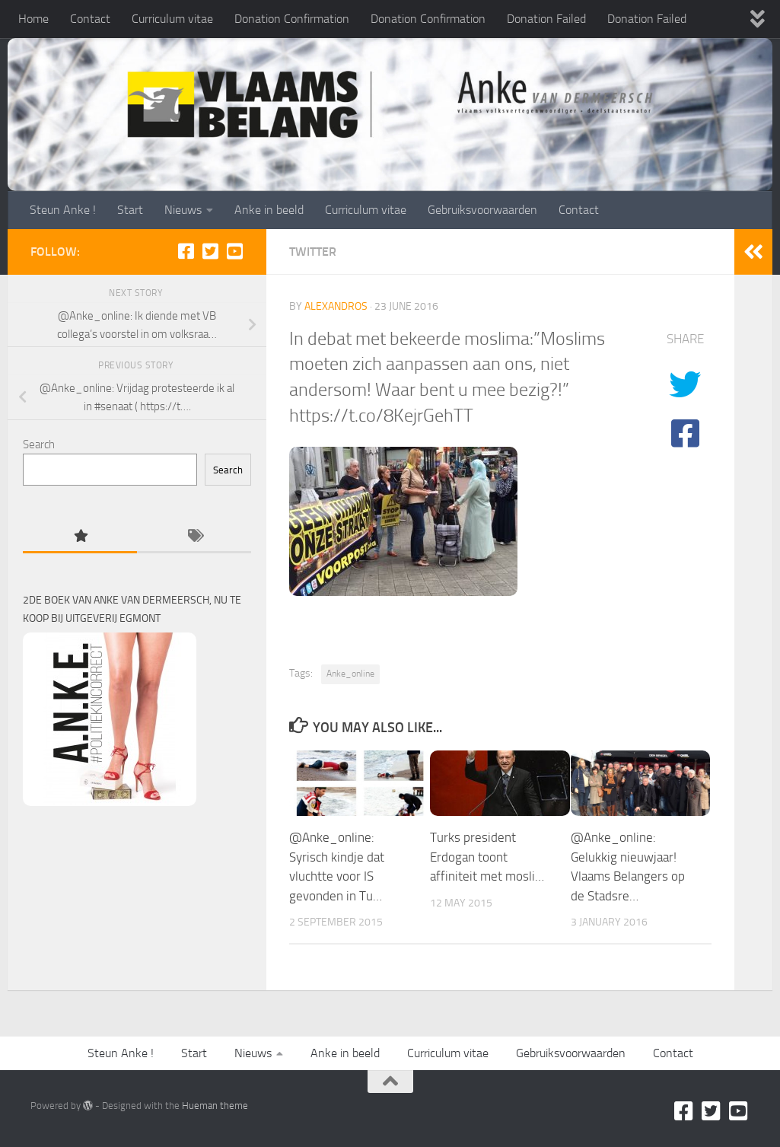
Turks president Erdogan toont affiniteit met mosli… (487, 857)
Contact (90, 18)
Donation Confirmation (291, 18)
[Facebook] (186, 251)
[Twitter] (210, 251)
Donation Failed (546, 18)
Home (33, 18)
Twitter (312, 251)
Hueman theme (215, 1105)
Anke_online (350, 673)
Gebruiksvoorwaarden (482, 209)
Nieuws (183, 209)
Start (130, 209)
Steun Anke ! (63, 209)
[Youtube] (234, 251)
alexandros (336, 306)
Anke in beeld (269, 209)
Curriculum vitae (172, 18)
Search (39, 444)
